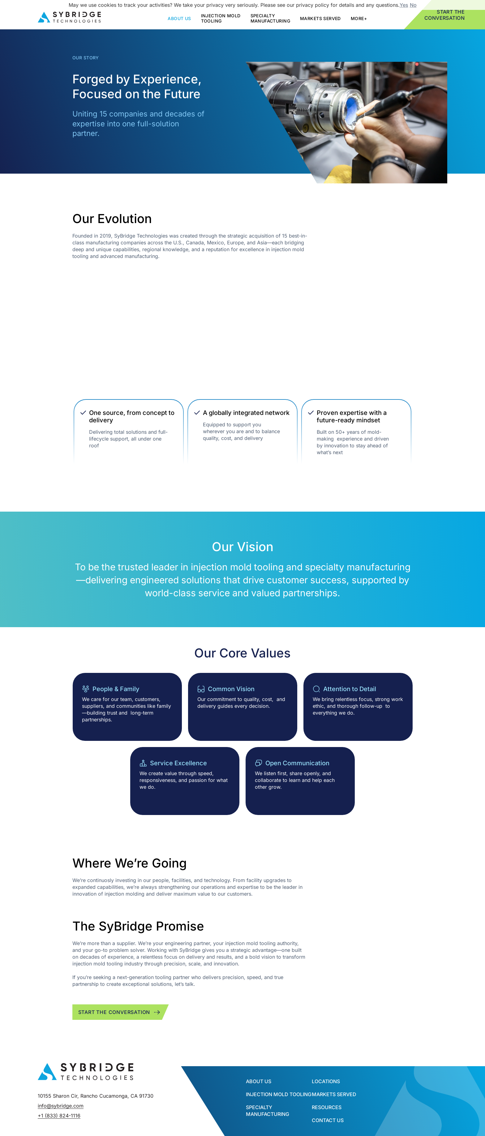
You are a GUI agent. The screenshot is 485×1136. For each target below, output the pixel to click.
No (413, 5)
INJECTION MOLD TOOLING (278, 1094)
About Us (258, 1081)
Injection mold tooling (221, 18)
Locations (326, 1081)
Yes (404, 5)
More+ (359, 18)
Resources (326, 1107)
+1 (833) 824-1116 (59, 1116)
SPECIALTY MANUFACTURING (270, 18)
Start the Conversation (444, 15)
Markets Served (320, 18)
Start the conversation (119, 1012)
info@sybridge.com (61, 1106)
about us (179, 18)
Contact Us (328, 1120)
